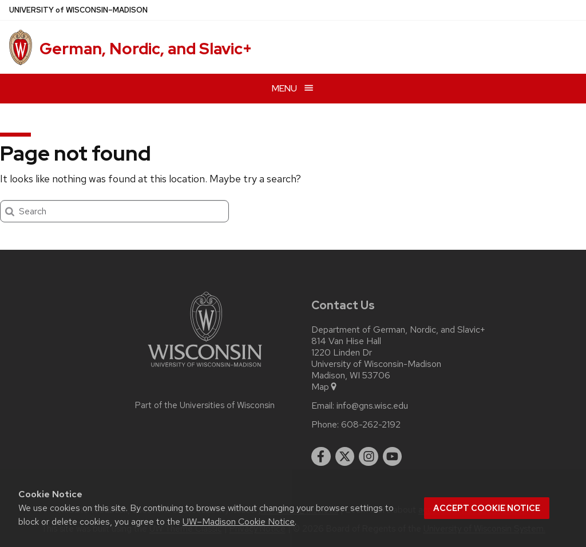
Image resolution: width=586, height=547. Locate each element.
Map (324, 387)
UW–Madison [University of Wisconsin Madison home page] (78, 10)
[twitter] (345, 456)
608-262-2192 (371, 424)
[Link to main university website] (205, 369)
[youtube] (392, 456)
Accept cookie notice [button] (486, 508)
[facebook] (321, 456)
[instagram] (368, 456)
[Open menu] (293, 88)
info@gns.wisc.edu (372, 406)
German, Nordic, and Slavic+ (145, 48)
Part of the (205, 405)
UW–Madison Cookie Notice (239, 522)
